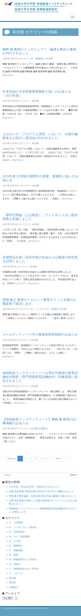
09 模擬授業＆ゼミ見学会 (22, 559)
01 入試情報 (16, 522)
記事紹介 (43, 428)
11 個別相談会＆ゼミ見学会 (24, 569)
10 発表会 (14, 564)
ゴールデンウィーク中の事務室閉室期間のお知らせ (40, 334)
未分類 (49, 58)
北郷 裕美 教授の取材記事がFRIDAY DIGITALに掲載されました (41, 491)
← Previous (10, 458)
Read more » (8, 75)
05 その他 (14, 541)
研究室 (12, 582)
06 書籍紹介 (38, 58)
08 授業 (13, 555)
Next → (60, 458)
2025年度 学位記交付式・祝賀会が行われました (34, 487)
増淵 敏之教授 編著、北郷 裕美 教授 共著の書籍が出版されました (42, 496)
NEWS (8, 17)
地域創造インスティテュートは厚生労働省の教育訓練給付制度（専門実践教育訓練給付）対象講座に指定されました (40, 376)
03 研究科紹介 (17, 532)
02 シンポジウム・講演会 (44, 309)
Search (73, 475)
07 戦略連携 (16, 550)
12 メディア (16, 573)
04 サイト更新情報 (19, 536)
